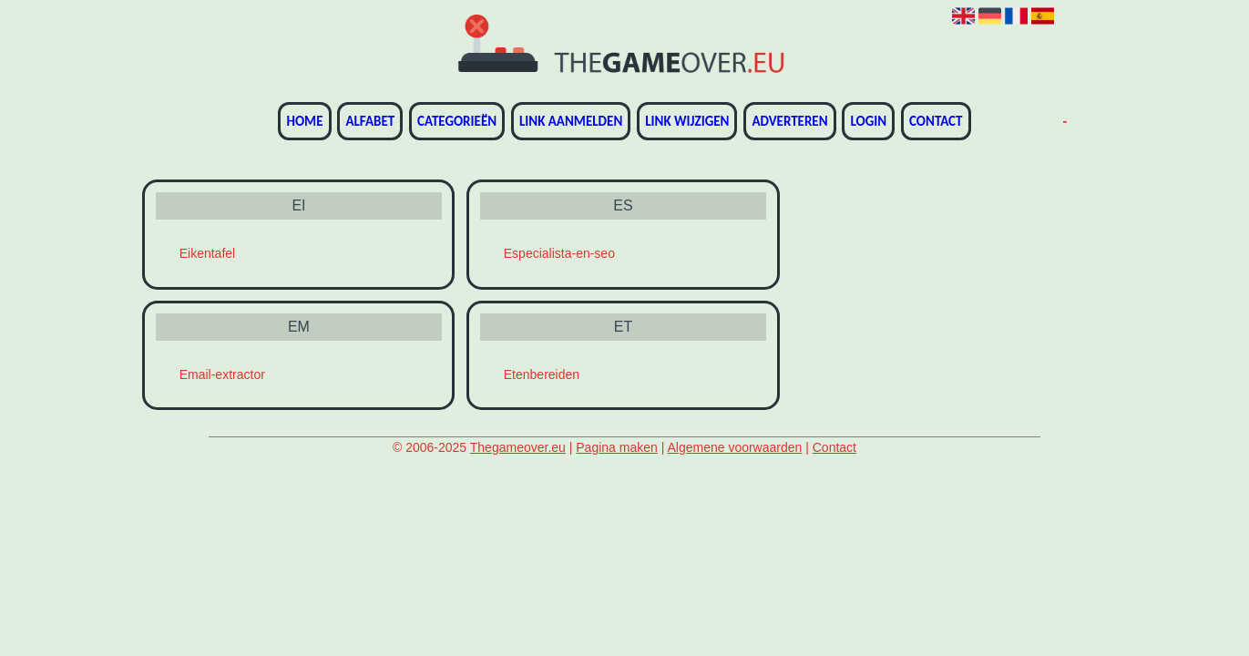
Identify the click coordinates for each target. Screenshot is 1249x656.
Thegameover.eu (518, 447)
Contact (935, 121)
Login (868, 121)
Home (304, 121)
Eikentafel (207, 253)
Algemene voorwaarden (734, 447)
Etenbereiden (541, 374)
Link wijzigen (687, 121)
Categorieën (457, 121)
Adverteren (789, 121)
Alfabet (369, 121)
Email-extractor (222, 374)
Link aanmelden (570, 121)
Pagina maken (617, 447)
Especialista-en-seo (559, 253)
